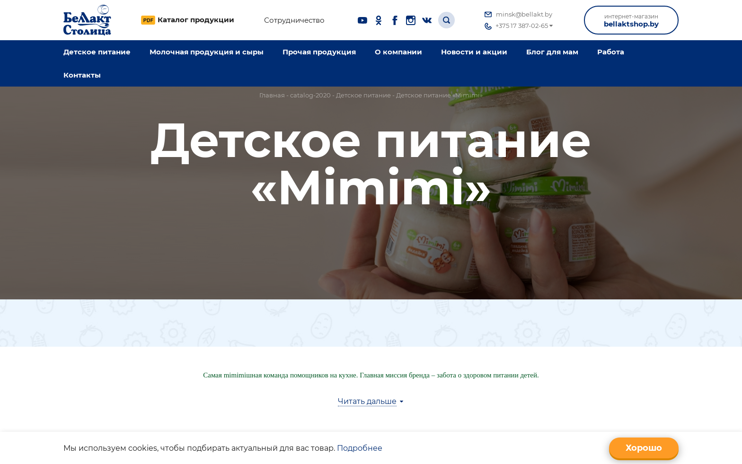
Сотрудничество (294, 20)
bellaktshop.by (631, 20)
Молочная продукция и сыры (207, 51)
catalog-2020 (310, 95)
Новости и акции (474, 51)
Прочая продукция (319, 51)
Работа (610, 51)
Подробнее (359, 448)
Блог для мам (552, 51)
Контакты (82, 74)
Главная (272, 95)
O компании (398, 51)
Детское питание (97, 51)
